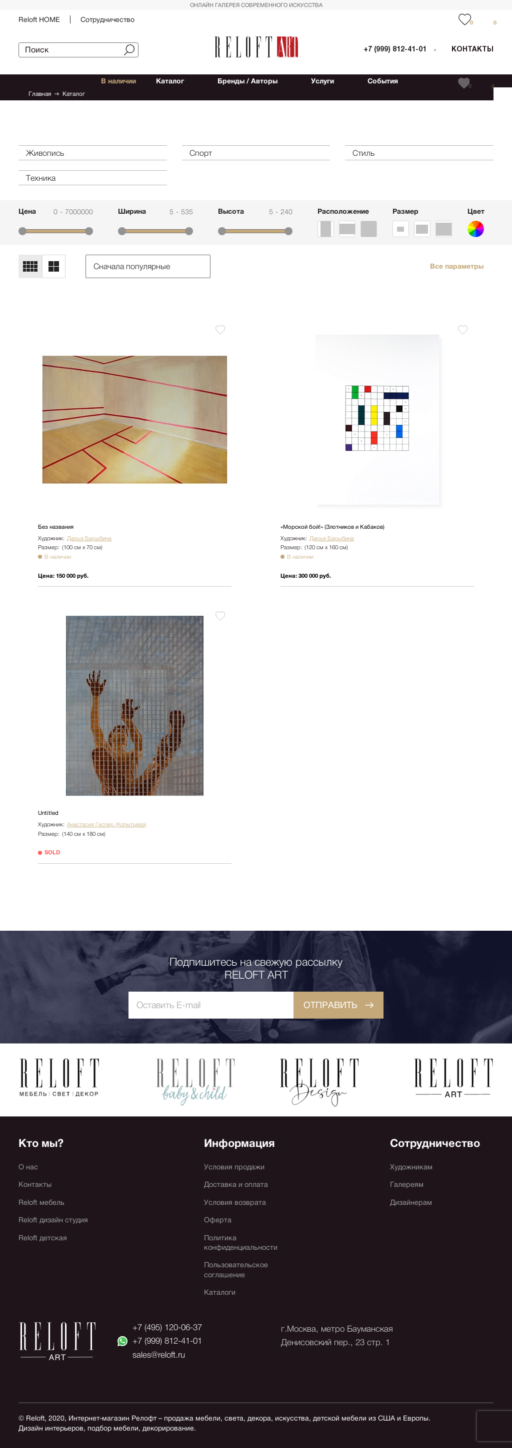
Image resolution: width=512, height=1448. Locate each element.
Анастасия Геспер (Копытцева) (105, 821)
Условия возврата (238, 1190)
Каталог (73, 93)
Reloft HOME (39, 19)
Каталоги (221, 1290)
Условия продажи (237, 1150)
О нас (29, 1150)
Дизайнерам (413, 1190)
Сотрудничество (107, 19)
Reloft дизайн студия (57, 1210)
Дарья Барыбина (87, 538)
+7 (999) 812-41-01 (395, 49)
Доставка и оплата (239, 1170)
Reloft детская (45, 1230)
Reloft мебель (44, 1190)
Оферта (219, 1210)
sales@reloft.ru (159, 1359)
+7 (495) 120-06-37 (170, 1326)
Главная (39, 93)
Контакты (36, 1170)
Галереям (408, 1170)
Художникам (413, 1150)
